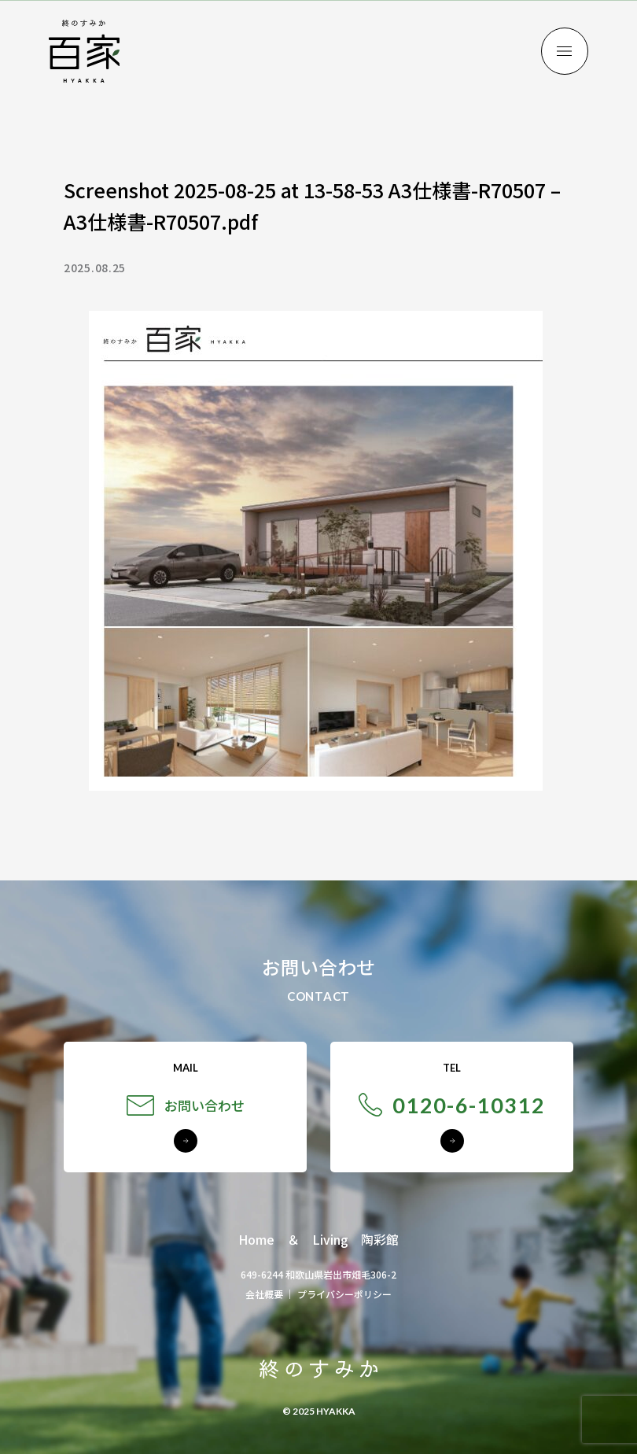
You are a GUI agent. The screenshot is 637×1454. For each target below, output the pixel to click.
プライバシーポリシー (344, 1294)
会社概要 (264, 1294)
